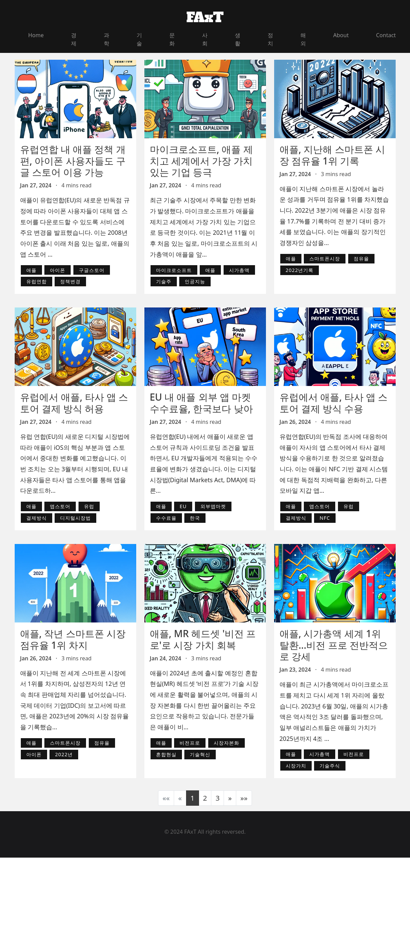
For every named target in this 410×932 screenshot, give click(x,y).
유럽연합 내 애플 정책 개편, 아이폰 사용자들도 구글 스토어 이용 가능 (73, 160)
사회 (205, 39)
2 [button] (205, 798)
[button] (230, 798)
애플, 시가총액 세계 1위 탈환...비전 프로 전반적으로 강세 (334, 645)
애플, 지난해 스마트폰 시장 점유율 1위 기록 (332, 155)
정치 (270, 39)
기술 (139, 39)
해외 (303, 39)
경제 (73, 39)
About (341, 35)
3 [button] (217, 798)
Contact (386, 35)
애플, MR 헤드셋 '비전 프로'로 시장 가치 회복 (203, 639)
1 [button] (192, 798)
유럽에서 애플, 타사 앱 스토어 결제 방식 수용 (334, 402)
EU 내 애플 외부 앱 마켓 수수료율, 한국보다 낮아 (201, 402)
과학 (106, 39)
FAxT (205, 17)
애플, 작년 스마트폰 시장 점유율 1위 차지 (73, 639)
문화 (172, 39)
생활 (237, 39)
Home (36, 35)
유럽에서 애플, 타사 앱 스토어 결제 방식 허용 (74, 402)
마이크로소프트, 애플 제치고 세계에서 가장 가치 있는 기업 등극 (201, 160)
